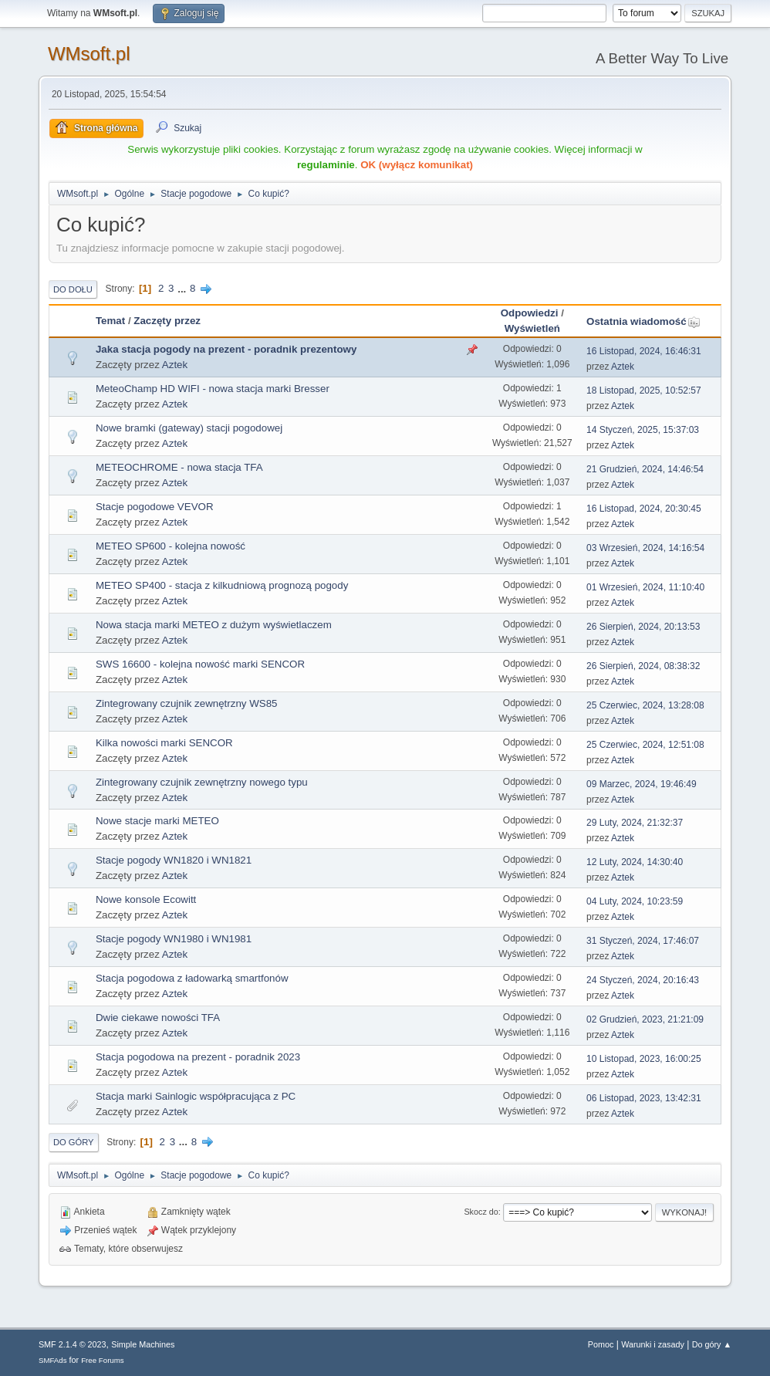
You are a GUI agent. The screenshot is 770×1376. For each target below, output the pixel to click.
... (183, 288)
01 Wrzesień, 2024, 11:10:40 (645, 587)
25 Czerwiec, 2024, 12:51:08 (645, 744)
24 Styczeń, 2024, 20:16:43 (642, 980)
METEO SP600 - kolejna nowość (170, 546)
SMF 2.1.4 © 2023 (72, 1344)
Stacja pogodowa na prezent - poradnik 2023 (198, 1057)
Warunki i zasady (652, 1344)
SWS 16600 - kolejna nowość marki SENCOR (200, 664)
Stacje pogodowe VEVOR (155, 506)
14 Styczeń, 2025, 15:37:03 (642, 429)
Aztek (174, 364)
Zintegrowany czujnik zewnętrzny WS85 (187, 703)
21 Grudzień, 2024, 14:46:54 (645, 469)
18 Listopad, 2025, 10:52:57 (643, 390)
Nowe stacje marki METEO (157, 821)
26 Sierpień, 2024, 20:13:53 (643, 626)
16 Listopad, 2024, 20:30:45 (643, 508)
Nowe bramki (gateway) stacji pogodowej (189, 428)
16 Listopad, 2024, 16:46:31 (643, 351)
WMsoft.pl (89, 53)
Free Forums (102, 1360)
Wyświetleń (532, 328)
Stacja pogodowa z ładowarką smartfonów (192, 978)
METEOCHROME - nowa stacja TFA (179, 467)
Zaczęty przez (167, 320)
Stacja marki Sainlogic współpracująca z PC (196, 1096)
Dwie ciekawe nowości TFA (158, 1017)
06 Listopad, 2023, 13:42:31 (643, 1098)
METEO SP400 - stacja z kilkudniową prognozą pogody (222, 585)
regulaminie (326, 165)
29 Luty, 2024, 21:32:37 (634, 822)
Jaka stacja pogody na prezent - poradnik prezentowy (226, 349)
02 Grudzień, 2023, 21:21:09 (645, 1019)
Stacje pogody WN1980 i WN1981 (174, 939)
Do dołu (73, 289)
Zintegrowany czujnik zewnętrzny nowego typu (202, 782)
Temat (110, 320)
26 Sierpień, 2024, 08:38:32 (643, 666)
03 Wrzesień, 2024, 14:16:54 (645, 548)
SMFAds (53, 1360)
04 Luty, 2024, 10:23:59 (634, 901)
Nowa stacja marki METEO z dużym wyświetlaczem (214, 625)
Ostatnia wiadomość (643, 321)
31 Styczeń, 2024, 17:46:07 (642, 940)
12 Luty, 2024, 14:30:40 (634, 862)
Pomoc (601, 1344)
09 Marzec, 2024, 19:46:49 (641, 784)
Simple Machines (142, 1344)
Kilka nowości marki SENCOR (164, 743)
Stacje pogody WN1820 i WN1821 (174, 860)
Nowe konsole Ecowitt (146, 899)
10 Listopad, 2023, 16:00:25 (643, 1058)
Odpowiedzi (530, 313)
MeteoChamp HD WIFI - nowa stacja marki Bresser (212, 388)
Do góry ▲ (711, 1344)
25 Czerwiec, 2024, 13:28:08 (645, 705)
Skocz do (481, 1211)
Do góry (73, 1142)
